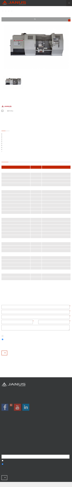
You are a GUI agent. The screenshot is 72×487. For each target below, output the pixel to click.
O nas (36, 433)
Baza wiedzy (36, 440)
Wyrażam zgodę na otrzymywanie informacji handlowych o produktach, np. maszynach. (2, 339)
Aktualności (36, 435)
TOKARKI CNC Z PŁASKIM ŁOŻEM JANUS (6, 11)
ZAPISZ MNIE (5, 478)
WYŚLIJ (5, 353)
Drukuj (10, 111)
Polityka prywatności (36, 443)
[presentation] (16, 346)
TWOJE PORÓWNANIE (52, 20)
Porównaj (3, 111)
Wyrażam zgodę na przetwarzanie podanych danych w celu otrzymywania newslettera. (2, 336)
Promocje (36, 427)
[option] (36, 46)
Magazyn (36, 430)
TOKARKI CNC (3, 11)
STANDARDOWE (3, 129)
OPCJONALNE (7, 129)
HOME (1, 11)
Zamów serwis (36, 438)
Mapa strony (36, 446)
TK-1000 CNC (12, 11)
